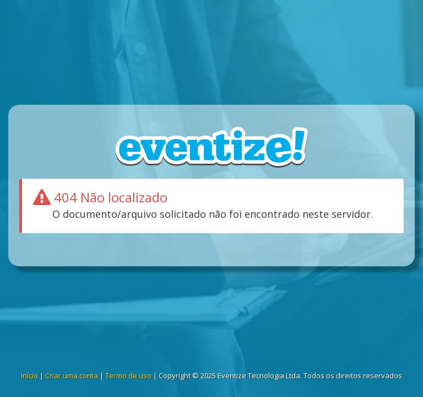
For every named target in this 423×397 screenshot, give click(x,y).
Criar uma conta (71, 375)
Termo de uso (128, 375)
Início (29, 375)
